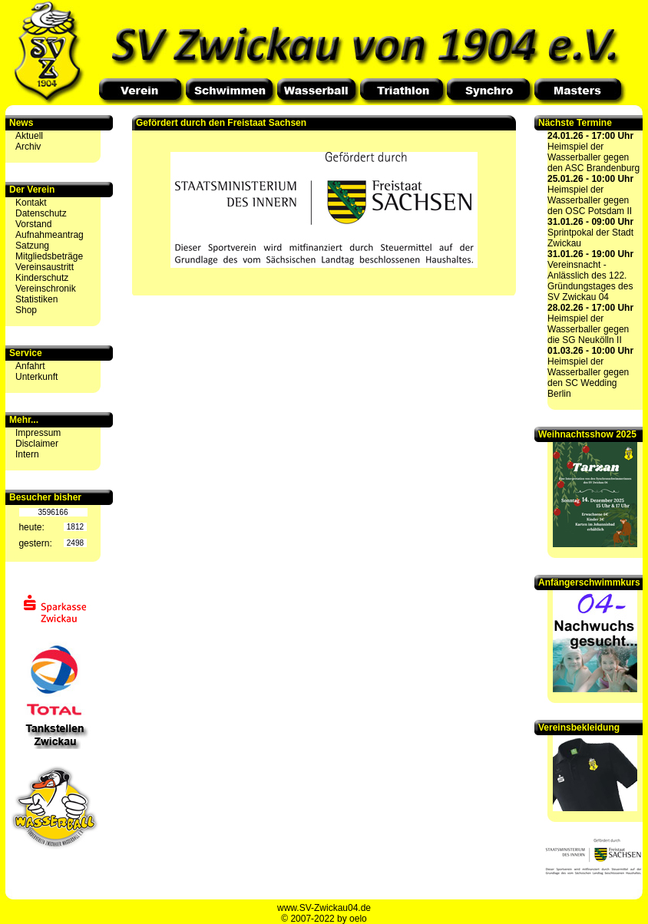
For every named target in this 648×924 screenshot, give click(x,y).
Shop (26, 310)
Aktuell (29, 135)
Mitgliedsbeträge (49, 256)
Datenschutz (41, 213)
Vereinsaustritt (44, 267)
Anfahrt (30, 366)
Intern (27, 454)
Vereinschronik (45, 288)
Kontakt (31, 202)
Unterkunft (36, 376)
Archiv (28, 146)
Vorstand (33, 224)
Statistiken (36, 299)
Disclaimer (36, 443)
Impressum (38, 432)
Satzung (32, 245)
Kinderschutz (41, 277)
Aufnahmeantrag (49, 234)
